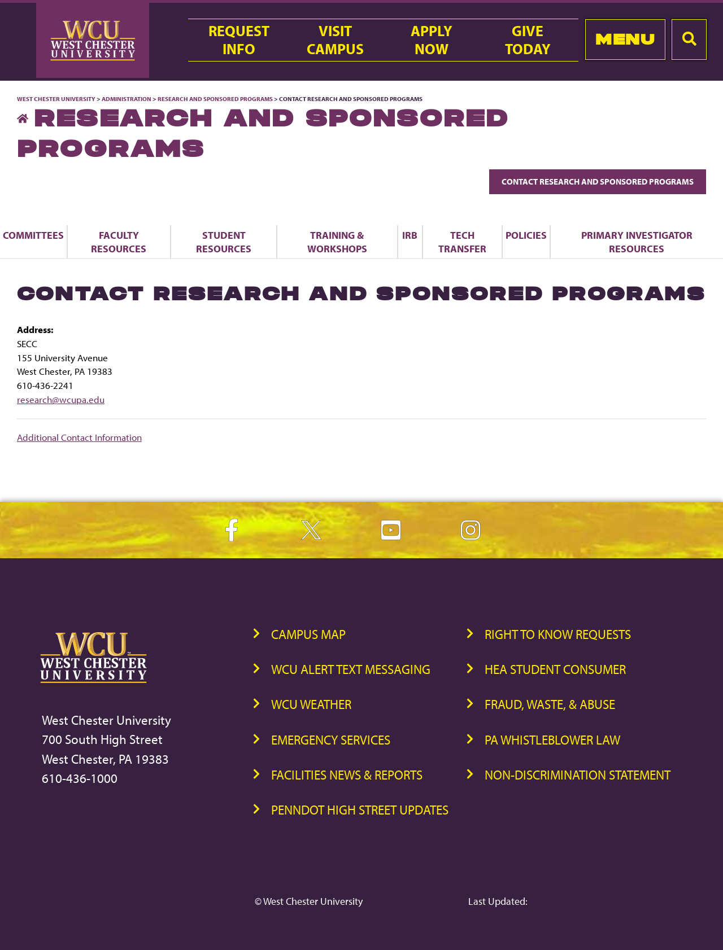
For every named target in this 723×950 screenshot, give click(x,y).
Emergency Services (330, 740)
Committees (33, 235)
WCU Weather (311, 704)
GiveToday (528, 40)
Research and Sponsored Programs (215, 99)
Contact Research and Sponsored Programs (598, 181)
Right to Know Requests (558, 634)
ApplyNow (431, 40)
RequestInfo (238, 40)
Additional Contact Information (79, 437)
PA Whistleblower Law (552, 740)
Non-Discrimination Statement (577, 775)
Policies (526, 235)
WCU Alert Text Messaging (350, 669)
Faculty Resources (118, 241)
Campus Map (308, 634)
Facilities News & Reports (347, 775)
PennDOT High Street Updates (359, 810)
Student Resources (223, 241)
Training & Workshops (337, 241)
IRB (409, 235)
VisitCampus (335, 40)
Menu (625, 39)
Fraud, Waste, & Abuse (550, 704)
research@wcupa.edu (60, 399)
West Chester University (56, 99)
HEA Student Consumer (555, 669)
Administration (126, 99)
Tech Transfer (462, 241)
